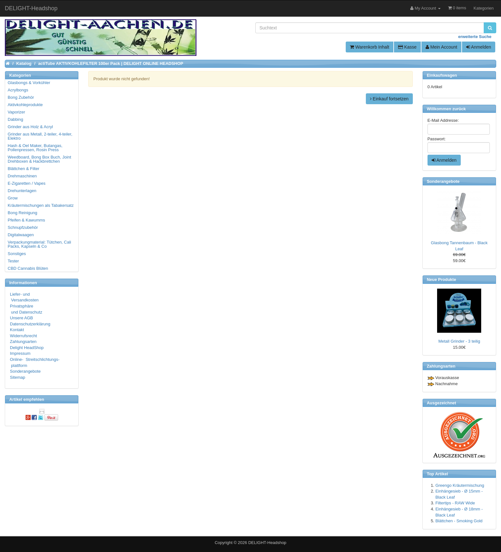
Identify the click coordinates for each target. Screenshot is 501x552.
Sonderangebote (25, 371)
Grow (13, 198)
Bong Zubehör (21, 97)
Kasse (407, 47)
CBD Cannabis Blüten (28, 268)
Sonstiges (17, 253)
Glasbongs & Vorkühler (29, 82)
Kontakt (17, 329)
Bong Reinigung (22, 212)
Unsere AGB (21, 317)
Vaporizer (16, 112)
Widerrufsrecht (23, 335)
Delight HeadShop (27, 347)
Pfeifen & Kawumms (26, 220)
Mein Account (441, 47)
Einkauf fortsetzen (389, 98)
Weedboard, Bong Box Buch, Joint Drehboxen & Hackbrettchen (39, 159)
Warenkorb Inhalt (369, 47)
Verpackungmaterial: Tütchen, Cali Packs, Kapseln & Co (39, 244)
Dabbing (15, 119)
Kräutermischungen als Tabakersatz (40, 205)
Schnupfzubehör (23, 227)
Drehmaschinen (22, 176)
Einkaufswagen (442, 75)
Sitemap (17, 377)
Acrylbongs (18, 90)
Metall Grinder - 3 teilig (459, 341)
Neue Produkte (441, 279)
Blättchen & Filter (23, 168)
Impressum (20, 353)
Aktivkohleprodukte (25, 104)
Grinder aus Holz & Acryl (30, 126)
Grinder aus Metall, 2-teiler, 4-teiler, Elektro (40, 136)
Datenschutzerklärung (30, 324)
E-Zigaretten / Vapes (26, 183)
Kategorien (484, 8)
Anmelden (478, 47)
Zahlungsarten (23, 341)
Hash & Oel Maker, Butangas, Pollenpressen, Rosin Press (35, 147)
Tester (13, 261)
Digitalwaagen (21, 234)
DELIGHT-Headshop (267, 542)
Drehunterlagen (22, 190)
